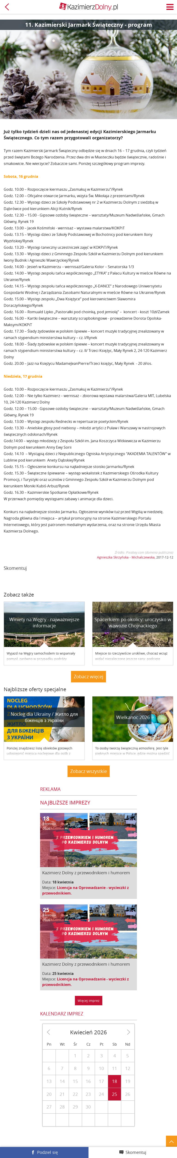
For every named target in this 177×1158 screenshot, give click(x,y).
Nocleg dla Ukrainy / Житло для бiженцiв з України (44, 717)
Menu (170, 7)
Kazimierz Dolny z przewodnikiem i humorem (86, 872)
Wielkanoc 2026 (133, 717)
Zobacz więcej (88, 676)
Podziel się (47, 1152)
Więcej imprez (89, 1000)
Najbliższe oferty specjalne (35, 689)
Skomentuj (136, 1152)
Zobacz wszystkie (88, 771)
